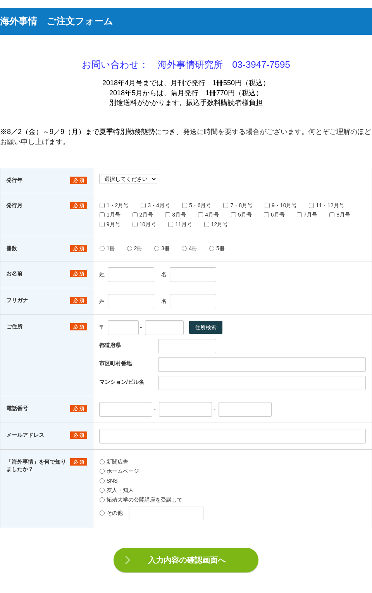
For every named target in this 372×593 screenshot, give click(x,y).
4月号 (208, 214)
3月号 (175, 214)
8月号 (339, 214)
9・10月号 (281, 205)
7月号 (307, 214)
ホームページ (119, 471)
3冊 (162, 248)
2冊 (135, 248)
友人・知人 (117, 490)
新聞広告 (114, 462)
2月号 (143, 214)
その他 (111, 513)
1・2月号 (114, 205)
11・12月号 (326, 205)
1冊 (107, 248)
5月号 (241, 214)
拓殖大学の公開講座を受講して (141, 500)
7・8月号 (238, 205)
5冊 (217, 248)
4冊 (189, 248)
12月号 (216, 224)
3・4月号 (155, 205)
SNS (109, 481)
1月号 (110, 214)
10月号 (145, 224)
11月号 (180, 224)
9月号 (110, 224)
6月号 (274, 214)
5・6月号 (197, 205)
